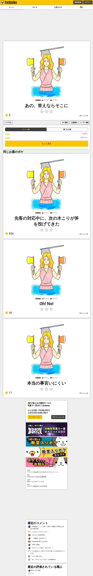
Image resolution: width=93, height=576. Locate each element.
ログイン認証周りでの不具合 (46, 485)
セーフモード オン (35, 417)
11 (8, 392)
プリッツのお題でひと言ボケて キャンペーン (46, 471)
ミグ (31, 573)
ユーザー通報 (84, 122)
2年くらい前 (83, 116)
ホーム (11, 7)
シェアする (7, 122)
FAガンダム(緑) (34, 570)
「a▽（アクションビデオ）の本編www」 (42, 559)
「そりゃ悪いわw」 (35, 556)
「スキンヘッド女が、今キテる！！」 (41, 548)
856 (9, 233)
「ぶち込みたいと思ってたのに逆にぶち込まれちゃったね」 (46, 552)
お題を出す (58, 7)
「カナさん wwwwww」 (37, 535)
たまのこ (85, 134)
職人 (81, 7)
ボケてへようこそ (58, 417)
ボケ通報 (65, 122)
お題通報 (74, 122)
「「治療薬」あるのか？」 (38, 538)
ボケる (34, 7)
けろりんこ (84, 137)
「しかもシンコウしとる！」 (38, 532)
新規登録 (78, 2)
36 (8, 312)
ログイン (88, 2)
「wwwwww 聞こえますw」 (38, 541)
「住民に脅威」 (34, 545)
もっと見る (46, 144)
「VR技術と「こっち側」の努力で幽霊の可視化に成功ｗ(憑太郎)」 (46, 527)
